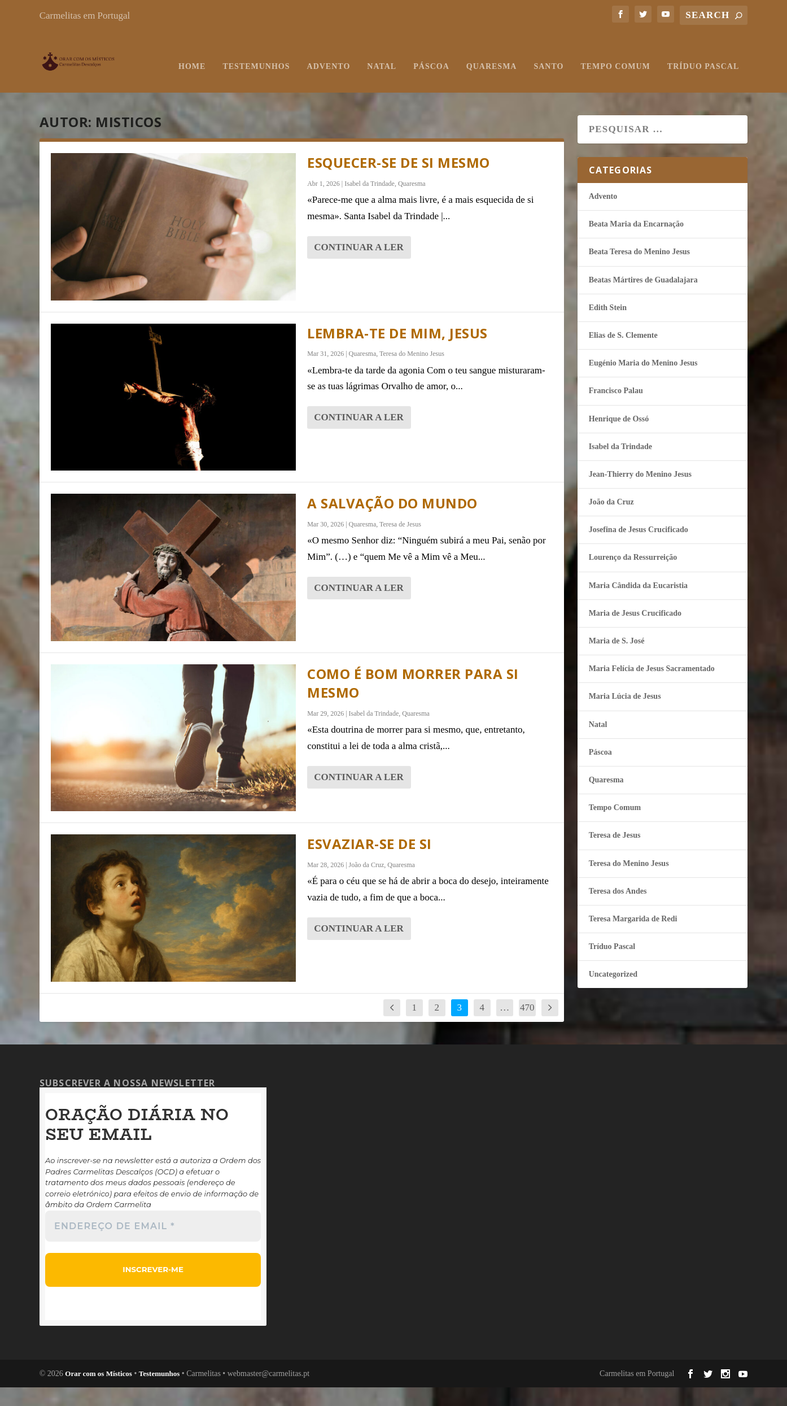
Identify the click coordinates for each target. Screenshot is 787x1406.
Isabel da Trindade (369, 203)
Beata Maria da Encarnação (636, 243)
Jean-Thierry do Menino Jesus (640, 493)
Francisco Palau (616, 410)
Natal (251, 85)
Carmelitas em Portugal (85, 15)
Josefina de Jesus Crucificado (638, 549)
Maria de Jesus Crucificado (635, 632)
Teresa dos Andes (618, 910)
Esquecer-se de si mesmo (398, 181)
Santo (418, 85)
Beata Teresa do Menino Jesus (639, 271)
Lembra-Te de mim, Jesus (397, 352)
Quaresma (360, 85)
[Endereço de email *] (153, 1245)
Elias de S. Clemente (623, 354)
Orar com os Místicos (98, 1392)
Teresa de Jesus (400, 543)
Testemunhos (125, 85)
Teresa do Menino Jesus (411, 373)
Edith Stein (608, 327)
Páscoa (301, 85)
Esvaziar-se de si (369, 863)
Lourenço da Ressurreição (633, 576)
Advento (198, 85)
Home (61, 85)
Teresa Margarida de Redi (633, 938)
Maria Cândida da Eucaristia (638, 604)
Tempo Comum (484, 85)
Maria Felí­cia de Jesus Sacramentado (652, 688)
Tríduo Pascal (572, 85)
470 (527, 1026)
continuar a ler (359, 266)
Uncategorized (613, 993)
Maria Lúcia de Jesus (625, 715)
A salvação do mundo (392, 522)
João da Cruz (366, 884)
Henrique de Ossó (619, 438)
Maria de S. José (617, 660)
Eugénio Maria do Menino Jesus (643, 382)
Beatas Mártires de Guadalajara (643, 299)
